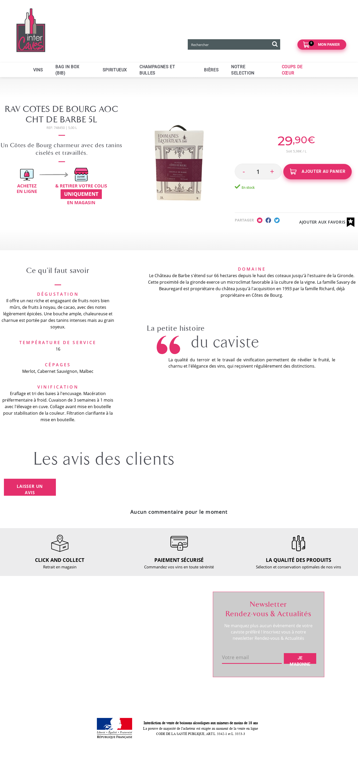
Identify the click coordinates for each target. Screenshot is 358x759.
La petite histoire (176, 328)
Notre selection (242, 70)
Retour (103, 626)
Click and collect (111, 617)
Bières (211, 69)
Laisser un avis (30, 489)
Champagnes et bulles (157, 70)
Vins (38, 69)
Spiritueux (115, 69)
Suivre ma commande (176, 608)
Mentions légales (112, 652)
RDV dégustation (52, 630)
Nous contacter (111, 608)
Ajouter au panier (317, 172)
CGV (101, 644)
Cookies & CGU (111, 677)
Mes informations (173, 617)
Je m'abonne (300, 659)
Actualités (46, 639)
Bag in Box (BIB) (67, 70)
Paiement (105, 635)
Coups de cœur (292, 70)
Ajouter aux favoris (327, 222)
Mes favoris (167, 626)
